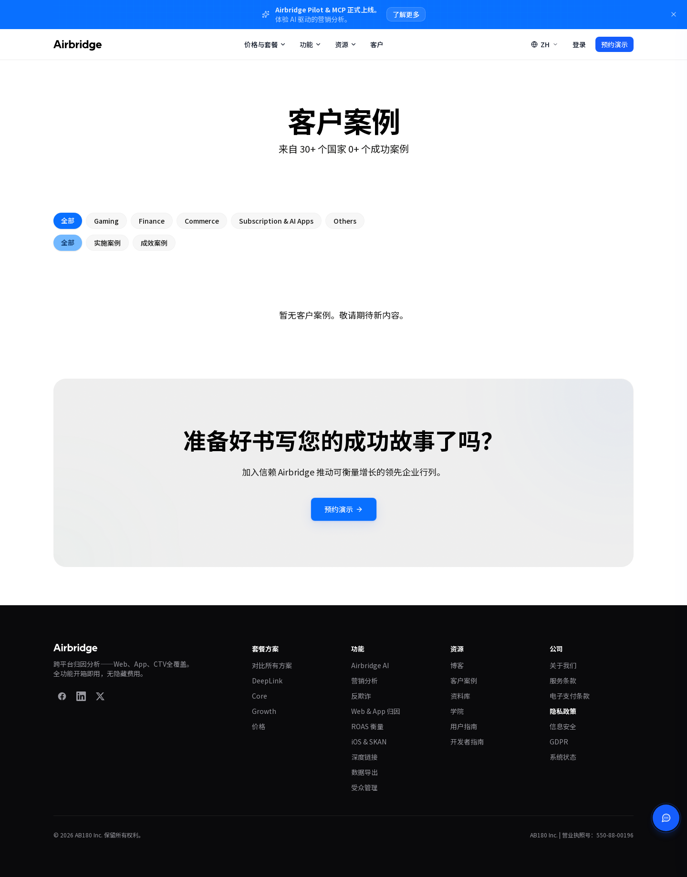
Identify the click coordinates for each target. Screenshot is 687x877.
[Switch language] (544, 44)
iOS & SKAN (368, 741)
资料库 (460, 696)
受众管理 (364, 787)
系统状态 (563, 757)
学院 (457, 711)
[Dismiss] (673, 14)
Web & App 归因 (375, 711)
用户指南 (463, 726)
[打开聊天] (666, 818)
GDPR (559, 741)
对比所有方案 (272, 665)
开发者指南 (467, 741)
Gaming (106, 221)
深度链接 (364, 757)
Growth (264, 711)
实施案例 (107, 243)
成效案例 (154, 243)
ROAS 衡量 (367, 726)
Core (259, 696)
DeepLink (267, 680)
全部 (67, 221)
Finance (152, 221)
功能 (311, 44)
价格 (258, 726)
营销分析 (364, 680)
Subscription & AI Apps (276, 221)
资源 (346, 44)
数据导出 (364, 772)
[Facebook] (62, 696)
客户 (377, 44)
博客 (457, 665)
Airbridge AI (370, 665)
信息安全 (563, 726)
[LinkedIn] (81, 696)
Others (344, 221)
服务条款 (563, 680)
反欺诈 (361, 696)
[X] (100, 696)
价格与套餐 (265, 44)
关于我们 (563, 665)
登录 (579, 44)
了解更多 (406, 14)
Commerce (202, 221)
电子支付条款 (570, 696)
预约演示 (614, 44)
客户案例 (463, 680)
